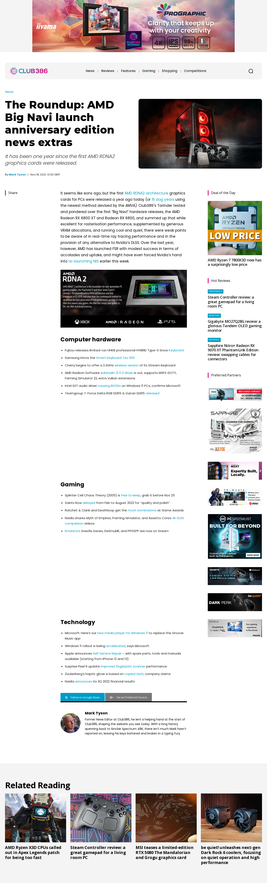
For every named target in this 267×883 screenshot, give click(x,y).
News (9, 91)
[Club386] (29, 71)
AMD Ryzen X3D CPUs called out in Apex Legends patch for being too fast (33, 852)
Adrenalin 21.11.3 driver (117, 373)
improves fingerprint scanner (123, 666)
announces (83, 681)
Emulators (72, 531)
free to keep (130, 495)
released (152, 393)
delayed (89, 503)
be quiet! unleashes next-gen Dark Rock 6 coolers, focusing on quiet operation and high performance (231, 855)
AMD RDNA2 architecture (146, 193)
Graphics (214, 339)
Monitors (214, 315)
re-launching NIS (83, 261)
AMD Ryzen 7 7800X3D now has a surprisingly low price (235, 262)
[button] (250, 71)
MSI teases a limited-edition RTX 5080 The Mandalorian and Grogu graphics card (164, 852)
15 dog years (163, 199)
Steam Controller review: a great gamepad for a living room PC (231, 302)
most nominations (142, 510)
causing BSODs (109, 385)
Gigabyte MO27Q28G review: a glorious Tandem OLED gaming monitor (235, 326)
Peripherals (215, 291)
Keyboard (176, 350)
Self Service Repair (107, 653)
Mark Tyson (17, 175)
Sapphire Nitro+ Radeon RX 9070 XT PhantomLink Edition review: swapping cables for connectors (233, 352)
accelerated (115, 646)
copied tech (134, 674)
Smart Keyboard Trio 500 (115, 358)
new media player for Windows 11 (122, 633)
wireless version (127, 365)
